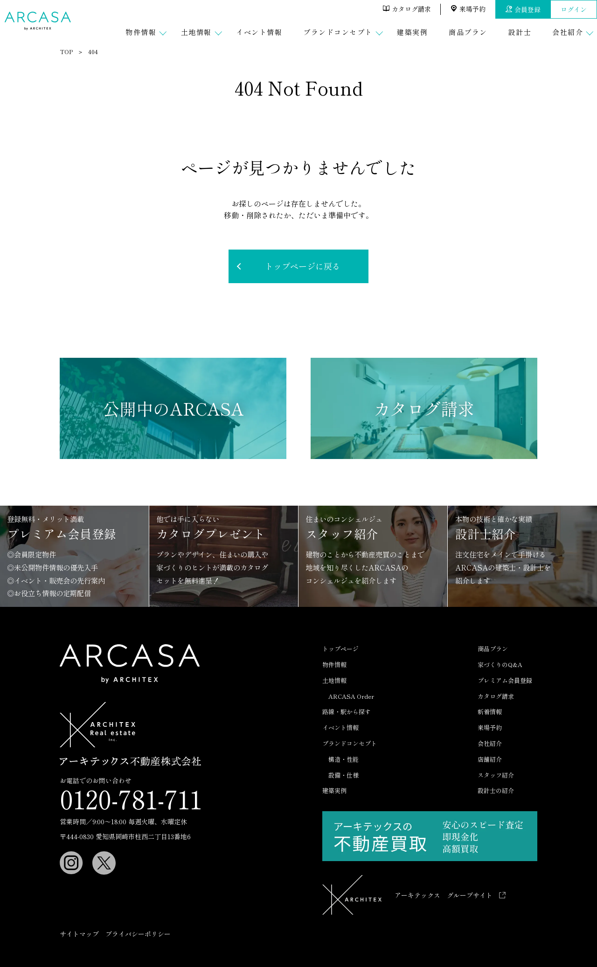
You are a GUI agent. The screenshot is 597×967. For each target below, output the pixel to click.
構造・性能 (343, 759)
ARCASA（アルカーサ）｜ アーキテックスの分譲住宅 (39, 21)
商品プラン (493, 648)
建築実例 (334, 790)
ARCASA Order (351, 696)
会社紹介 (490, 743)
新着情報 (490, 711)
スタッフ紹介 (496, 775)
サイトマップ (79, 934)
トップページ (340, 648)
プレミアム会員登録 (505, 680)
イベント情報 (340, 727)
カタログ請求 (407, 9)
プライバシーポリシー (138, 934)
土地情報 (334, 680)
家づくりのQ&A (500, 664)
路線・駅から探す (346, 711)
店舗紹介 (490, 759)
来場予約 (468, 9)
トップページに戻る (302, 266)
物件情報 (334, 664)
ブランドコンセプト (349, 743)
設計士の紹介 (496, 790)
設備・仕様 (343, 775)
